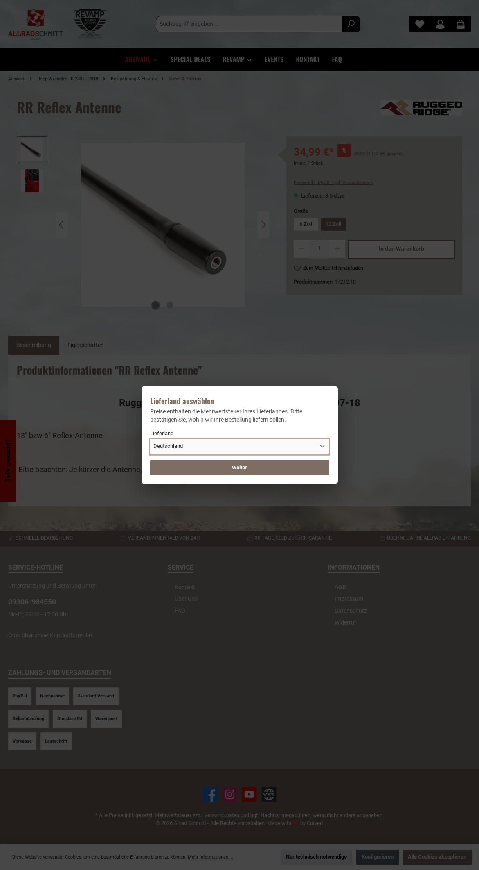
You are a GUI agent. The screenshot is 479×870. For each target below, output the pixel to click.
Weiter (239, 467)
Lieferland (161, 433)
